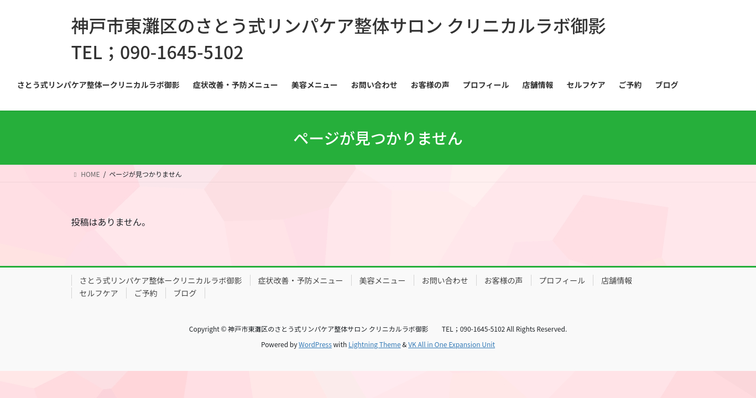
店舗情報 (616, 280)
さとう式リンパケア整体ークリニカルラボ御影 (161, 280)
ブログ (185, 292)
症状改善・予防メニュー (300, 280)
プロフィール (562, 280)
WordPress (315, 344)
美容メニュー (382, 280)
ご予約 (146, 292)
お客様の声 (503, 280)
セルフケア (99, 292)
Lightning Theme (374, 344)
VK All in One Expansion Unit (451, 344)
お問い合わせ (445, 280)
